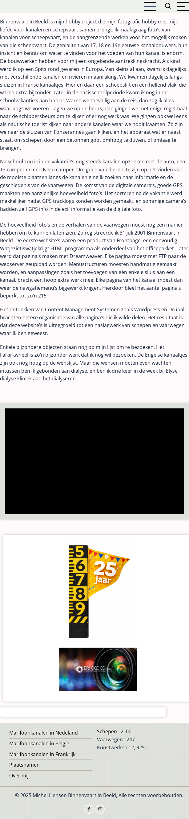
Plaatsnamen (24, 764)
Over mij (19, 775)
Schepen (107, 731)
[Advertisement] (95, 462)
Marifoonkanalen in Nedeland (43, 732)
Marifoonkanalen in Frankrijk (42, 754)
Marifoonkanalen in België (39, 743)
